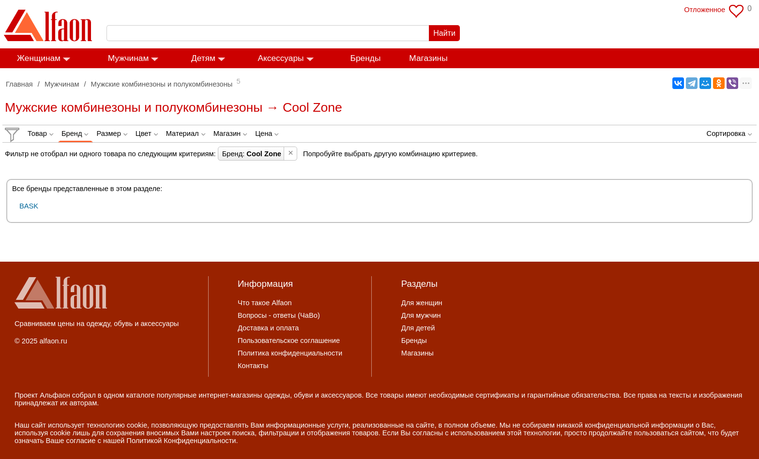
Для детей (418, 328)
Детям (203, 58)
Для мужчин (421, 315)
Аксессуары (281, 58)
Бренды (365, 58)
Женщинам (39, 58)
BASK (28, 206)
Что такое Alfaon (265, 303)
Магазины (428, 58)
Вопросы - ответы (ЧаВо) (279, 315)
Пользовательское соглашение (289, 340)
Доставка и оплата (268, 328)
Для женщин (421, 303)
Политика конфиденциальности (290, 353)
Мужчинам (128, 58)
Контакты (253, 366)
